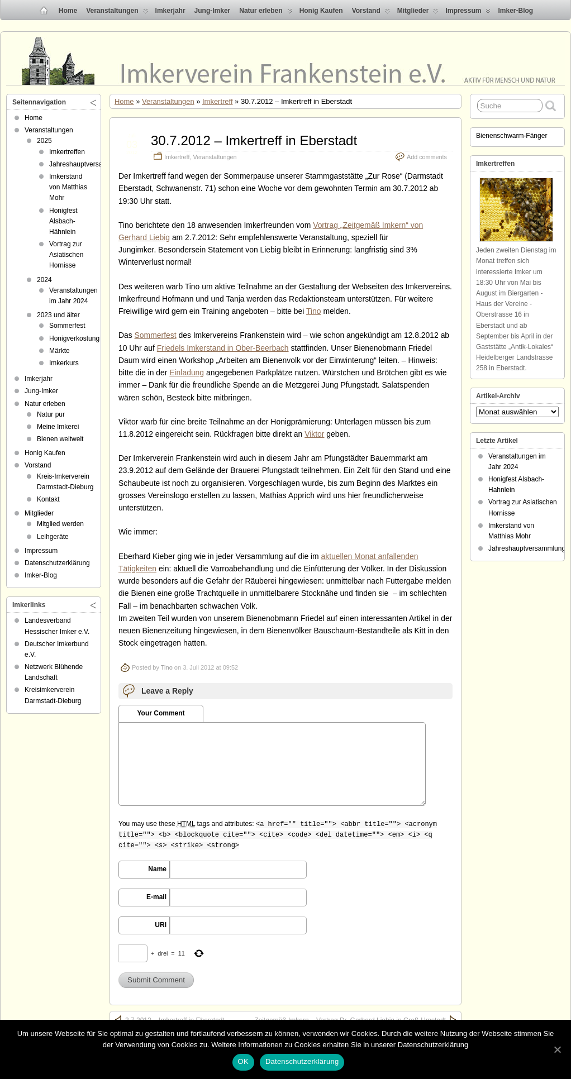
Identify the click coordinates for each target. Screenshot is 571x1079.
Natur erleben (265, 13)
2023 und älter (58, 315)
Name (157, 869)
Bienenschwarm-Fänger (511, 136)
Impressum (468, 13)
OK (243, 1061)
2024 (44, 280)
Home (68, 11)
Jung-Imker (212, 11)
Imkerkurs (64, 363)
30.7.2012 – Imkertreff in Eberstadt (254, 140)
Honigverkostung (74, 338)
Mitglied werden (60, 524)
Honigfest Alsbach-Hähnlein (63, 221)
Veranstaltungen (116, 13)
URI (160, 925)
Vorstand (371, 13)
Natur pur (51, 414)
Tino (313, 311)
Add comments (427, 157)
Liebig (159, 237)
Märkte (59, 351)
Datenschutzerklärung (57, 563)
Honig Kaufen (321, 11)
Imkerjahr (170, 11)
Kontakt (48, 499)
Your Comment (160, 713)
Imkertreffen (67, 152)
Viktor (314, 433)
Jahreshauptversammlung (87, 164)
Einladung (186, 372)
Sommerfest (156, 335)
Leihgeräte (53, 537)
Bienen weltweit (60, 439)
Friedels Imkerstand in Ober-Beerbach (223, 347)
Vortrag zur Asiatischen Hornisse (66, 254)
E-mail (156, 897)
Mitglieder (418, 13)
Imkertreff (217, 101)
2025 (44, 141)
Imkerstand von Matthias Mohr (68, 187)
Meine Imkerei (58, 427)
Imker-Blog (515, 11)
